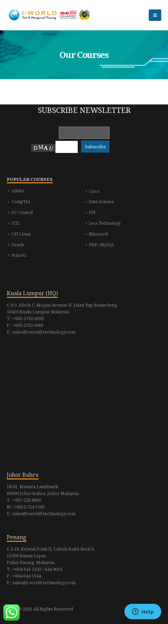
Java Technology (105, 223)
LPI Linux (21, 234)
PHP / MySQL (102, 245)
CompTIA (20, 202)
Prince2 (19, 255)
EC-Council (22, 212)
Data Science (101, 202)
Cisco (94, 191)
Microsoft (98, 234)
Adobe (17, 191)
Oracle (17, 245)
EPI (92, 212)
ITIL (15, 223)
